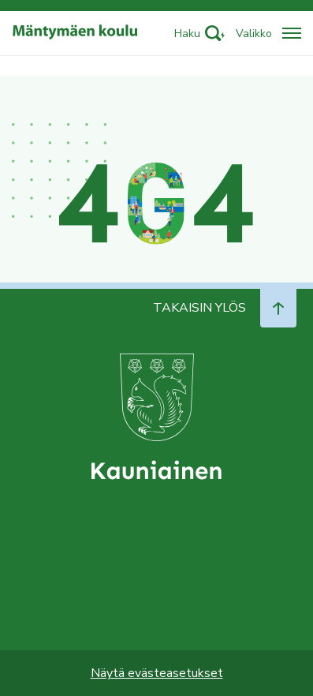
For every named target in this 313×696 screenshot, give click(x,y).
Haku (187, 33)
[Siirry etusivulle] (75, 33)
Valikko (254, 33)
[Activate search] (199, 33)
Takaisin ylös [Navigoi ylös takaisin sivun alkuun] (224, 307)
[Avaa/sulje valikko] (268, 33)
